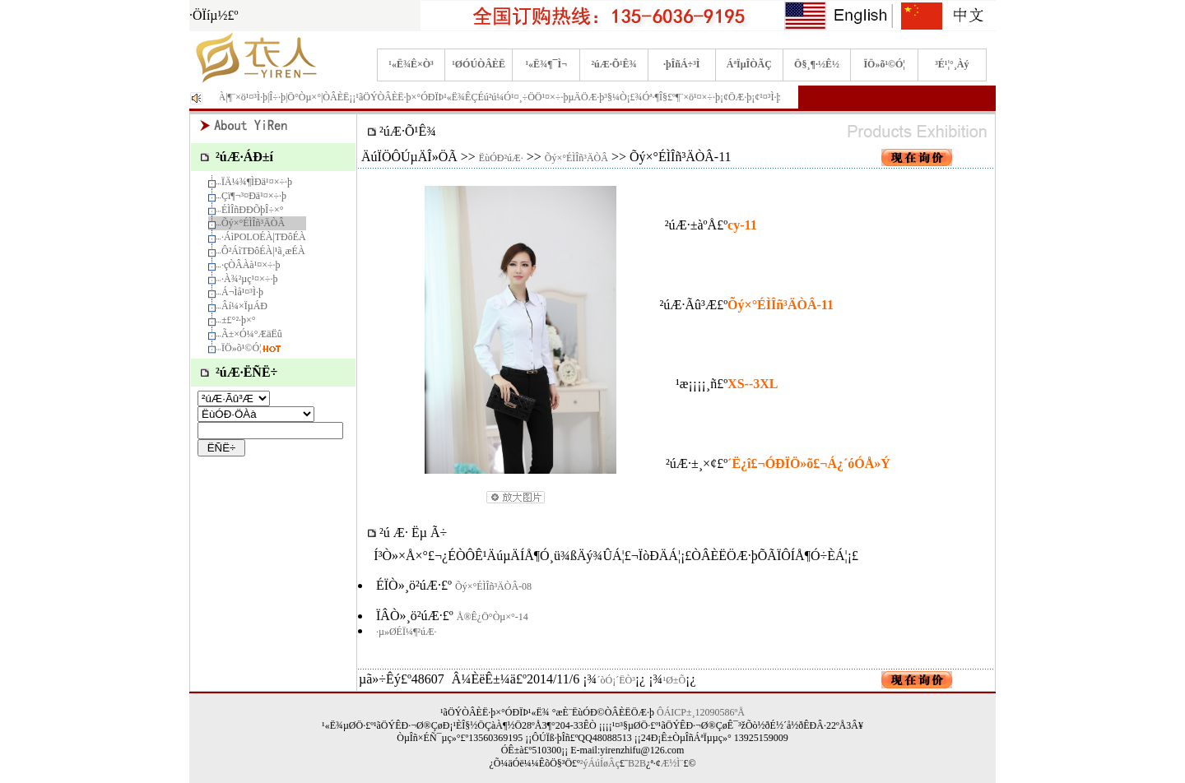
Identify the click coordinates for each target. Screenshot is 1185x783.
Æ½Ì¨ (672, 763)
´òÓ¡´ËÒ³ (616, 680)
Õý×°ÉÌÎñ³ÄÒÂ (253, 223)
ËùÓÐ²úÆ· (501, 158)
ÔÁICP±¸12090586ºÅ (701, 712)
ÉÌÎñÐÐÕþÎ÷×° (252, 209)
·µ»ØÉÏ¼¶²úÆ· (406, 631)
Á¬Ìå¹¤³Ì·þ (242, 292)
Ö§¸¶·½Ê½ (816, 64)
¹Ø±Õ (674, 680)
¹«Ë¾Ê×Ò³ (410, 64)
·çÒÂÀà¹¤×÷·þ (251, 265)
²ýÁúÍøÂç (600, 763)
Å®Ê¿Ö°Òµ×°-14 (492, 617)
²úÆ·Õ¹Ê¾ (613, 64)
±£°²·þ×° (238, 320)
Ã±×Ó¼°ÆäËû (251, 334)
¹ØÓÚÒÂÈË (478, 64)
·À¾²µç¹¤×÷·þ (249, 279)
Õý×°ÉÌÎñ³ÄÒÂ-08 (493, 586)
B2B (637, 763)
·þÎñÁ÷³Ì (681, 64)
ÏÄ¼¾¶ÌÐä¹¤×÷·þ (256, 182)
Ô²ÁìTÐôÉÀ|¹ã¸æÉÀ (263, 251)
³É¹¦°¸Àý (952, 64)
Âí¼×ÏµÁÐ (244, 306)
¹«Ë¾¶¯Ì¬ (547, 64)
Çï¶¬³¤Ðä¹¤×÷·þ (253, 196)
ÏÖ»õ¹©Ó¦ (884, 64)
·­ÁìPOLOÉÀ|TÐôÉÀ (263, 237)
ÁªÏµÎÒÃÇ (749, 64)
